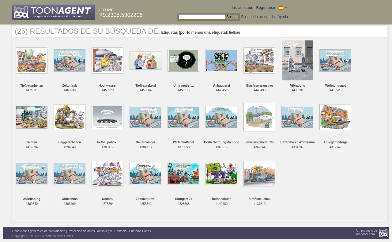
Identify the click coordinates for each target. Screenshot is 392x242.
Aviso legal (104, 231)
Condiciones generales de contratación (38, 231)
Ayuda (282, 17)
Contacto (120, 231)
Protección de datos (81, 231)
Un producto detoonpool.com (366, 232)
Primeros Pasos (140, 231)
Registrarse (265, 8)
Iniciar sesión (242, 8)
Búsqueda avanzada (258, 17)
